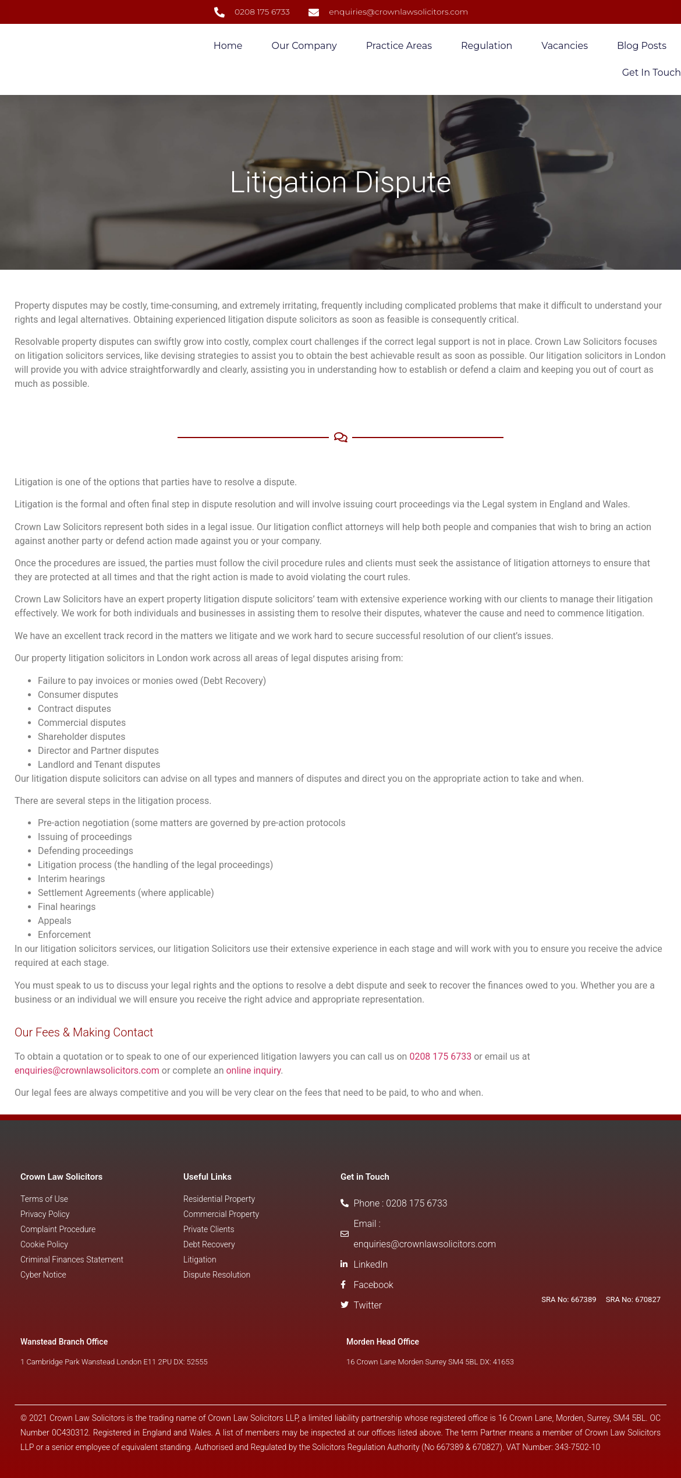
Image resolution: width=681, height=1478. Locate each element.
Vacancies (564, 45)
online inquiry (253, 1070)
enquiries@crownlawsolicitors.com (87, 1070)
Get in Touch (651, 72)
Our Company (303, 45)
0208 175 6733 (440, 1056)
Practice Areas (399, 45)
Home (228, 45)
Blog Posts (641, 45)
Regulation (486, 45)
